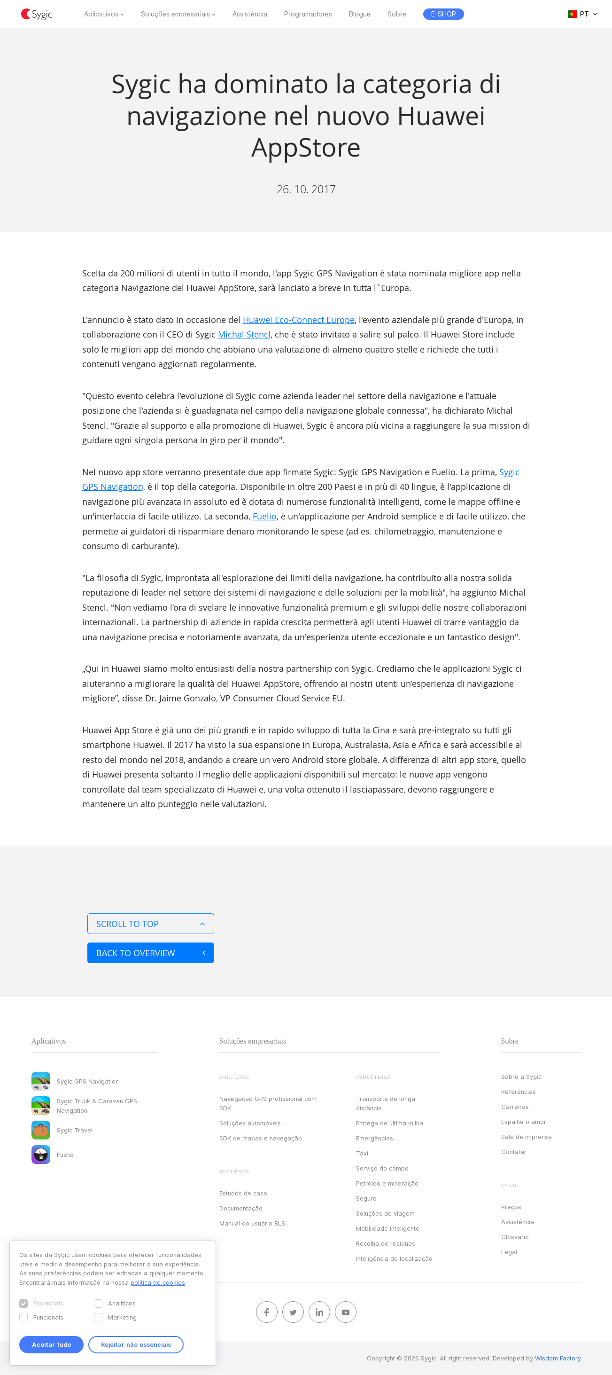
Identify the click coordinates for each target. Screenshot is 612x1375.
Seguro (366, 1198)
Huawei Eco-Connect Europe (299, 319)
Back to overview (150, 953)
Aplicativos (101, 14)
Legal (509, 1252)
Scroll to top (150, 923)
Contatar (514, 1151)
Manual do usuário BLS (252, 1223)
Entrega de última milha (389, 1123)
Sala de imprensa (526, 1136)
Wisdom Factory (558, 1358)
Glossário (515, 1237)
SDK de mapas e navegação (260, 1138)
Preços (511, 1206)
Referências (518, 1091)
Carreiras (515, 1106)
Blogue (360, 14)
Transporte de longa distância (385, 1103)
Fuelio (265, 516)
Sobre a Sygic (521, 1076)
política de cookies (158, 1282)
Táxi (362, 1153)
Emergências (374, 1138)
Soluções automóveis (250, 1123)
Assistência (249, 14)
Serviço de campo (382, 1168)
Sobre (396, 14)
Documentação (241, 1208)
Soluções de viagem (385, 1213)
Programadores (308, 14)
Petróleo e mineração (387, 1183)
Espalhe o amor (523, 1121)
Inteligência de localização (394, 1258)
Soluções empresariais (175, 14)
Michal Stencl (244, 334)
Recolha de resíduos (385, 1243)
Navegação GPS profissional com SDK (268, 1103)
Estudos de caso (243, 1193)
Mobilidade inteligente (387, 1228)
